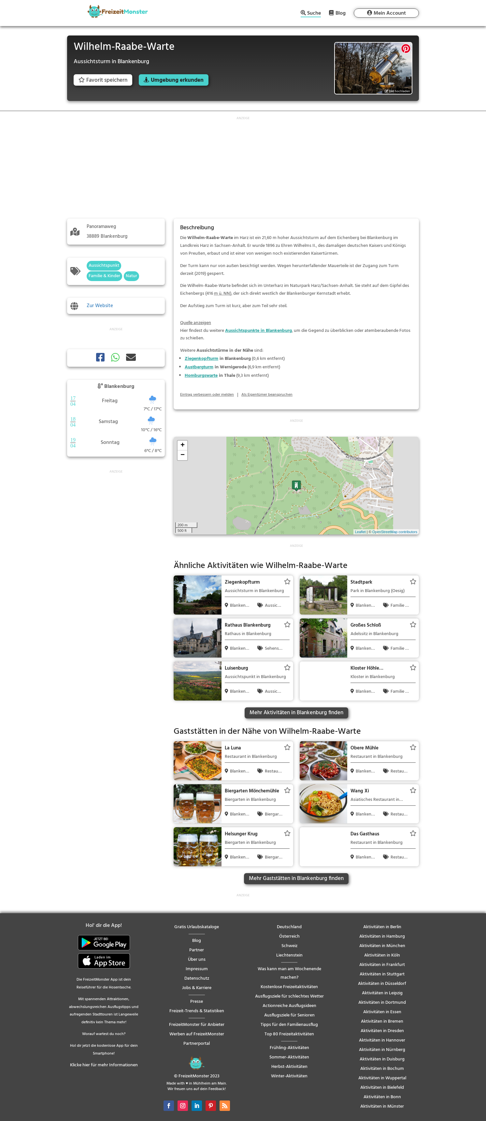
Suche (314, 13)
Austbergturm (199, 367)
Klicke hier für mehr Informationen (104, 1065)
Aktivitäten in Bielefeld (382, 1087)
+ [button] (182, 445)
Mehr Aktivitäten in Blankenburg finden (296, 712)
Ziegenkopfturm (201, 358)
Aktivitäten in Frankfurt (382, 965)
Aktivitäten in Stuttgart (382, 974)
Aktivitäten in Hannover (382, 1040)
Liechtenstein (289, 955)
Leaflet (360, 532)
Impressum (197, 969)
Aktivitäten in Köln (382, 955)
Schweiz (289, 946)
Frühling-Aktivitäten (289, 1048)
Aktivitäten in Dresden (382, 1031)
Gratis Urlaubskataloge (196, 927)
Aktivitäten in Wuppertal (382, 1078)
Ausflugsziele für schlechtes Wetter (289, 996)
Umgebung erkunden (177, 80)
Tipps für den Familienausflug (289, 1025)
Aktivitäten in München (382, 946)
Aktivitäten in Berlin (382, 927)
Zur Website (100, 306)
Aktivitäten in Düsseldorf (382, 983)
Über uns (197, 959)
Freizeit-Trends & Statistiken (196, 1011)
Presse (196, 1001)
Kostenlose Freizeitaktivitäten (289, 987)
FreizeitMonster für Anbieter (196, 1025)
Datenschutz (196, 978)
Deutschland (289, 927)
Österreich (289, 936)
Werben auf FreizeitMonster (196, 1034)
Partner (196, 950)
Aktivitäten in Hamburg (382, 936)
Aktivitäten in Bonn (382, 1097)
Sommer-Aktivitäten (289, 1057)
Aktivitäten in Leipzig (382, 993)
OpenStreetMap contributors (394, 532)
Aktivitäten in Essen (382, 1012)
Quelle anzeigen (195, 323)
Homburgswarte (201, 375)
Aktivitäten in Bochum (382, 1068)
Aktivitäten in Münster (382, 1106)
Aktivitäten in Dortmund (382, 1002)
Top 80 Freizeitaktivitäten (289, 1034)
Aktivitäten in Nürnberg (382, 1050)
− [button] (182, 455)
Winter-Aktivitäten (289, 1076)
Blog (341, 13)
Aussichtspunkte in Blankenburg (258, 330)
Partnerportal (196, 1043)
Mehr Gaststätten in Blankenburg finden (296, 878)
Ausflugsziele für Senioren (289, 1015)
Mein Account (390, 13)
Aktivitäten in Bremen (382, 1021)
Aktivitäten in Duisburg (382, 1059)
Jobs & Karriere (196, 988)
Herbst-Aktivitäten (289, 1067)
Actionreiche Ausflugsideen (289, 1006)
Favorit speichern (103, 80)
